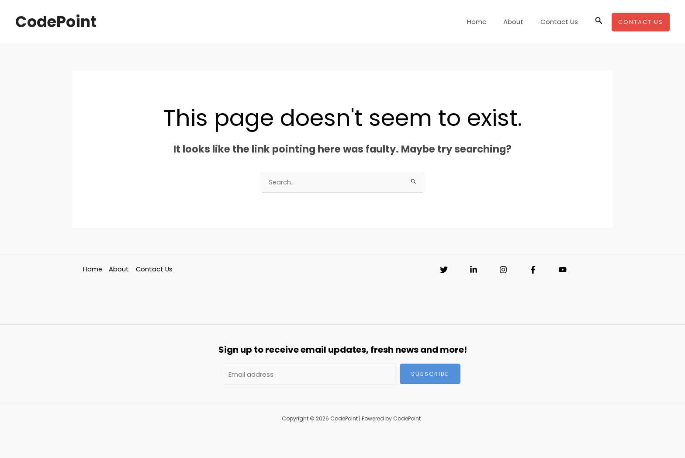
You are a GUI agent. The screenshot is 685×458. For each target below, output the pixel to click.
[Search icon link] (599, 22)
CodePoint (56, 21)
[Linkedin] (473, 270)
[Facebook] (533, 270)
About (519, 21)
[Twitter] (444, 270)
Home (486, 21)
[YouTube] (563, 270)
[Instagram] (503, 270)
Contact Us (561, 21)
